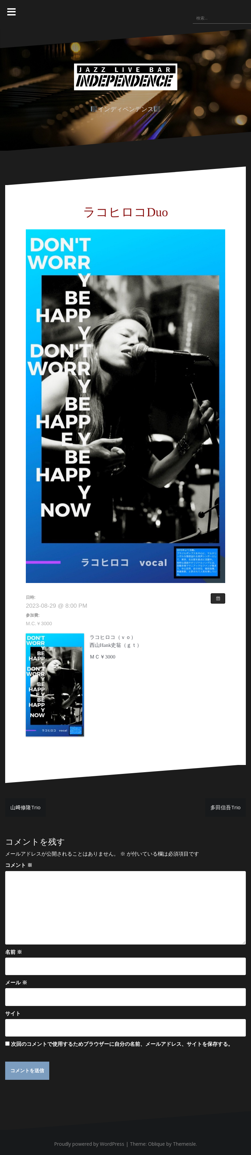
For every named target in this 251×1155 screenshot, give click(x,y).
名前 (13, 951)
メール (16, 982)
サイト (13, 1013)
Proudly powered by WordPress (89, 1144)
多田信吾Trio (225, 807)
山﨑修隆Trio (25, 807)
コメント (18, 864)
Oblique (156, 1144)
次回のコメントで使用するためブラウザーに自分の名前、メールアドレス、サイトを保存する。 (122, 1043)
